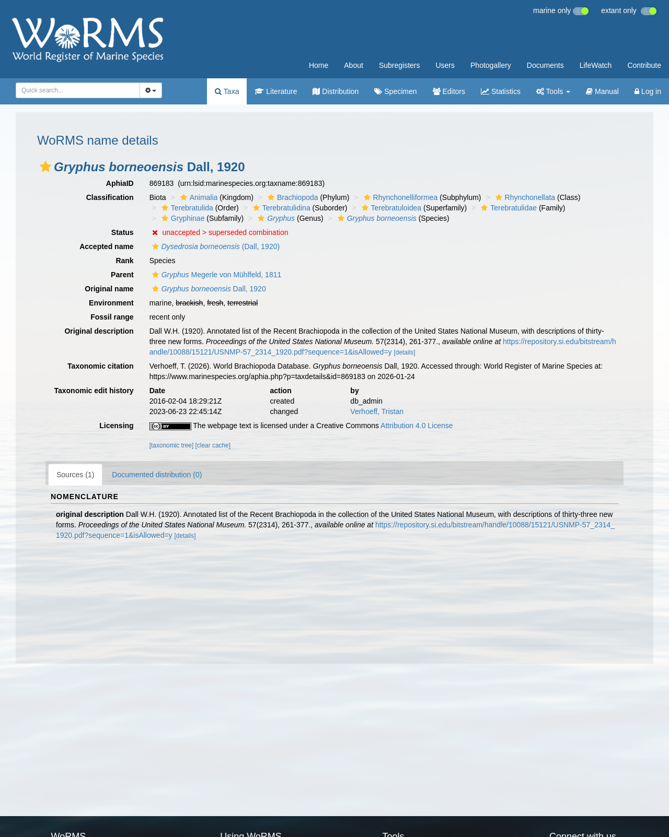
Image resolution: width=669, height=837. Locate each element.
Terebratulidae (507, 208)
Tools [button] (553, 91)
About (353, 65)
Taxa (227, 91)
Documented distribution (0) (157, 474)
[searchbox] (76, 90)
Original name (109, 289)
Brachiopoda (291, 197)
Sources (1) (75, 474)
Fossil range (111, 317)
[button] (45, 166)
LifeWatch (596, 65)
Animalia (198, 197)
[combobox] (78, 90)
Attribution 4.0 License (416, 425)
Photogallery (490, 65)
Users (445, 65)
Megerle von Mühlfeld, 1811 (215, 274)
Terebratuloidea (390, 208)
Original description (98, 331)
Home (318, 65)
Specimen (395, 91)
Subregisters (399, 65)
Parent (122, 274)
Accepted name (106, 246)
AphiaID (120, 183)
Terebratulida (186, 208)
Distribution (336, 91)
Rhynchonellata (524, 197)
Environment (111, 303)
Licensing (116, 425)
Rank (124, 260)
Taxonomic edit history (93, 390)
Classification (110, 197)
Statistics (501, 91)
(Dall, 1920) (214, 246)
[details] (404, 352)
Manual (602, 91)
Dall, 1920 (207, 289)
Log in (648, 91)
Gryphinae (182, 218)
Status (122, 232)
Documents (545, 65)
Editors (449, 91)
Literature (276, 91)
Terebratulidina (280, 208)
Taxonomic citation (100, 366)
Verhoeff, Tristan (376, 411)
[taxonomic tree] (171, 445)
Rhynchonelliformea (399, 197)
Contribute (644, 65)
